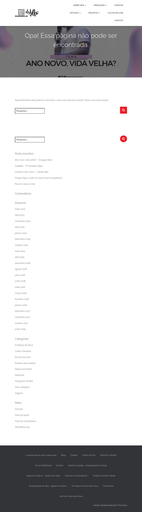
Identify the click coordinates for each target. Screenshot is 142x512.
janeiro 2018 (21, 305)
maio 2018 (20, 287)
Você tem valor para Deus (71, 496)
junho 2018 (20, 281)
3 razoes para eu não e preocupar (41, 455)
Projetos (94, 13)
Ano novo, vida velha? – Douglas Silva (33, 160)
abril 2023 (19, 215)
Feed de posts (22, 415)
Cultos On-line (115, 13)
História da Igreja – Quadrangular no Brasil (87, 465)
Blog (63, 455)
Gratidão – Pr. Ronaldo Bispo (29, 166)
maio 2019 (20, 251)
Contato (118, 20)
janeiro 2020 (21, 233)
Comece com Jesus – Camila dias (31, 172)
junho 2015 (20, 329)
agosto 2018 (21, 269)
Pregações (100, 5)
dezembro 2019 (22, 239)
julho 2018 (20, 275)
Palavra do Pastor (23, 369)
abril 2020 (20, 227)
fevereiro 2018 (22, 299)
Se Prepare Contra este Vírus (85, 486)
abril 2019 (19, 257)
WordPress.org (22, 427)
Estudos (75, 13)
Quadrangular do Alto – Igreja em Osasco (48, 486)
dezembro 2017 (22, 311)
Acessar (19, 409)
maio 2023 (20, 209)
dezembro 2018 (22, 263)
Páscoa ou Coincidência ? (76, 476)
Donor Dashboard (43, 465)
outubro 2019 (21, 245)
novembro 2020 (23, 221)
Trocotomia (108, 486)
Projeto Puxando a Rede (104, 476)
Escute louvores (23, 357)
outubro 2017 (21, 323)
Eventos (119, 5)
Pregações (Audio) (24, 381)
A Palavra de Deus (24, 345)
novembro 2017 (22, 317)
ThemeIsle (122, 505)
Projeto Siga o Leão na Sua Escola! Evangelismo (39, 178)
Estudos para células (25, 363)
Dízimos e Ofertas (108, 455)
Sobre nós (79, 5)
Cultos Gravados (23, 351)
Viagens (19, 393)
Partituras (19, 375)
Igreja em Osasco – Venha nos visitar (43, 476)
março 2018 (20, 293)
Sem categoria (22, 387)
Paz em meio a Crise (25, 184)
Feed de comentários (25, 421)
